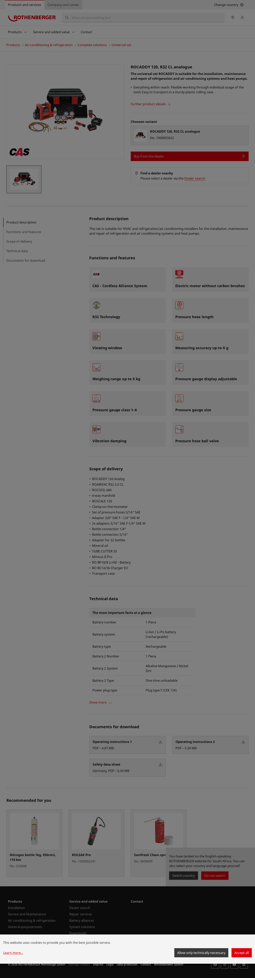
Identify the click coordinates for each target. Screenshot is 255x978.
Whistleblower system (168, 964)
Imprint (98, 964)
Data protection (127, 964)
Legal (110, 964)
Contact (146, 964)
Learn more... (13, 953)
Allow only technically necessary (201, 953)
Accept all (241, 953)
